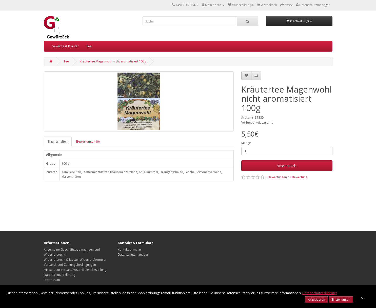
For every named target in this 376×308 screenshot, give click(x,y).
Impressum (52, 280)
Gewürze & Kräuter (65, 46)
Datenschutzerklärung (59, 275)
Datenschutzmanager (133, 254)
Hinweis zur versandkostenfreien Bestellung (75, 270)
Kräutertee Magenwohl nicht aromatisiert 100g (113, 61)
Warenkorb (286, 165)
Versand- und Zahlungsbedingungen (70, 264)
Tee (89, 46)
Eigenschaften (58, 141)
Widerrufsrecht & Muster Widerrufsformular (75, 259)
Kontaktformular (129, 249)
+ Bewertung (298, 177)
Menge (246, 143)
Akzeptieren (316, 299)
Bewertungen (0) (88, 141)
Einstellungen (340, 299)
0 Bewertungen (276, 177)
